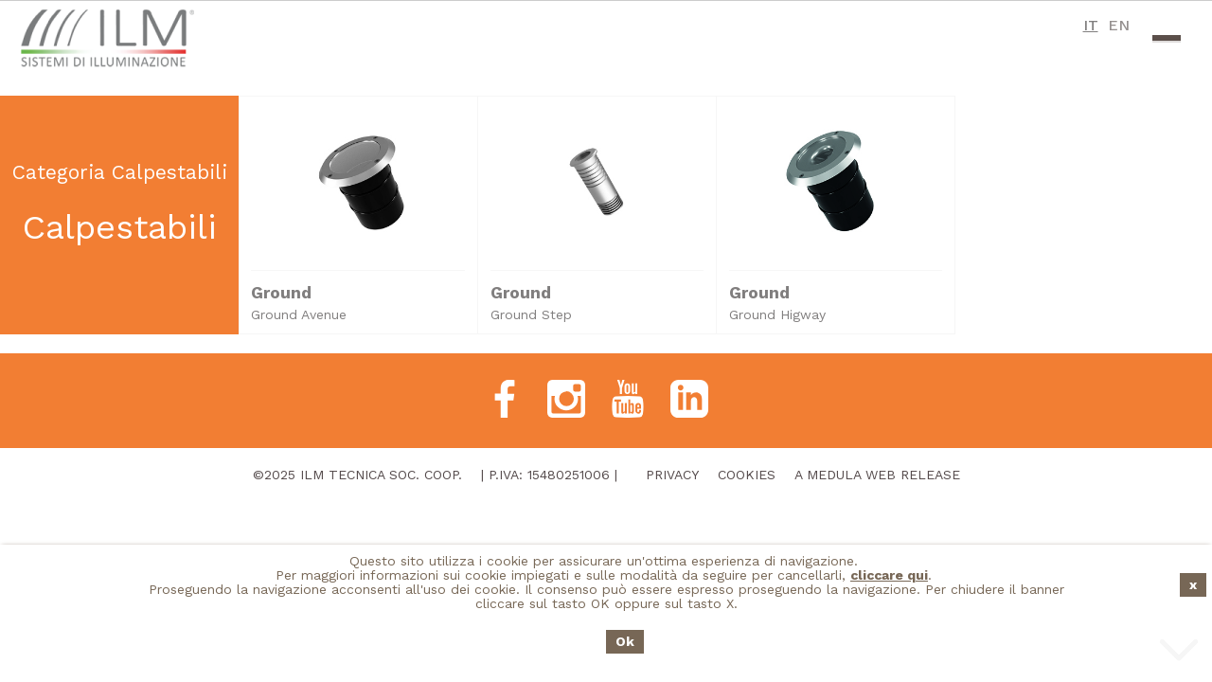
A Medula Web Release (877, 474)
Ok (624, 641)
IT (1090, 25)
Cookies (746, 474)
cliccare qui (889, 575)
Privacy (672, 474)
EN (1119, 25)
